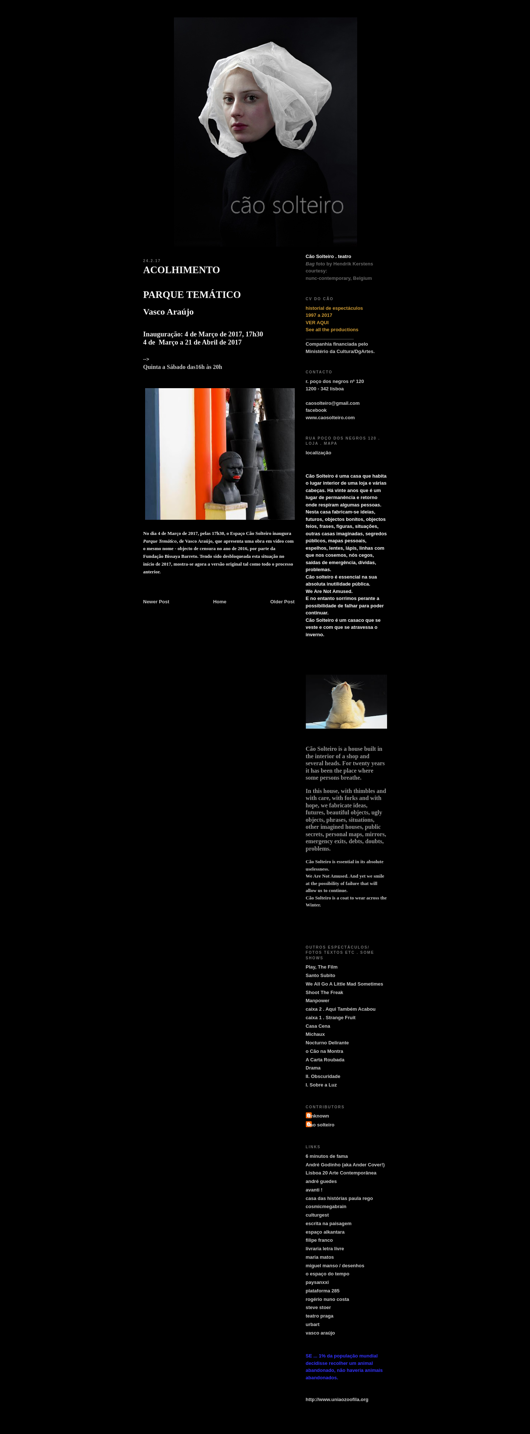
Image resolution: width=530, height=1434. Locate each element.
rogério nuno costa (327, 1299)
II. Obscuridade (323, 1076)
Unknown (318, 1116)
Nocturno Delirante (327, 1042)
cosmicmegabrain (326, 1206)
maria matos (320, 1257)
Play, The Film (322, 967)
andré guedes (321, 1181)
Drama (313, 1068)
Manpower (317, 1000)
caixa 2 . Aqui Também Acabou (341, 1009)
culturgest (317, 1215)
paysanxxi (317, 1282)
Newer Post (156, 601)
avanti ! (314, 1190)
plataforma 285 (323, 1291)
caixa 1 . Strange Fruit (331, 1017)
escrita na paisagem (329, 1223)
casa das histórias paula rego (339, 1198)
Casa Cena (318, 1026)
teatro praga (320, 1316)
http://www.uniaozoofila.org (337, 1399)
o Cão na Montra (324, 1051)
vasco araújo (320, 1333)
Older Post (282, 601)
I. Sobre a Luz (321, 1085)
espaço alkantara (325, 1232)
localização (318, 452)
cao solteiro (321, 1125)
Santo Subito (320, 975)
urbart (313, 1324)
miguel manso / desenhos (335, 1265)
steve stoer (318, 1307)
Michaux (315, 1034)
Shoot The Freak (324, 992)
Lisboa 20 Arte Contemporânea (341, 1173)
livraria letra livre (325, 1248)
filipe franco (319, 1240)
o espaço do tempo (327, 1274)
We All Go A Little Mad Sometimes (344, 984)
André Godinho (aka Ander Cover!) (345, 1164)
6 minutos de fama (327, 1156)
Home (219, 601)
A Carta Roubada (325, 1059)
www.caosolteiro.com (330, 417)
